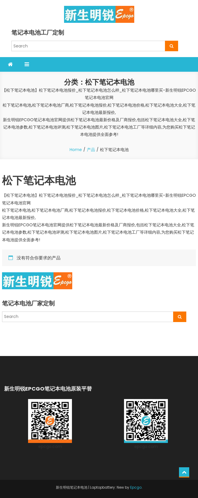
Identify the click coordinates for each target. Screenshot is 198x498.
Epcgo (136, 487)
